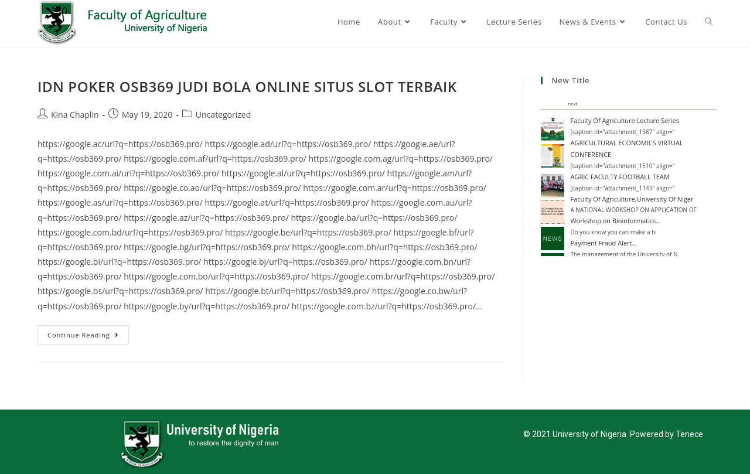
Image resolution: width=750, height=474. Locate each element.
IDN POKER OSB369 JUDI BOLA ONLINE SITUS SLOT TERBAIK (247, 86)
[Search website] (708, 21)
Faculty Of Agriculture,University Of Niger (631, 199)
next (572, 104)
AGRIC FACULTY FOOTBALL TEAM (619, 176)
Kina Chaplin (75, 114)
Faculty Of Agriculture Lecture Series (624, 120)
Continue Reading (88, 332)
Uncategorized (223, 114)
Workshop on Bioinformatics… (615, 220)
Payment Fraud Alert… (603, 242)
